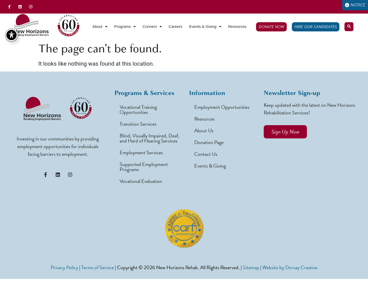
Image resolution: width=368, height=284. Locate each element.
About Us (203, 130)
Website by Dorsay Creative (289, 267)
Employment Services (141, 152)
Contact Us (205, 154)
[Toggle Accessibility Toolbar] (11, 17)
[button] (348, 26)
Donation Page (209, 142)
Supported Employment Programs (144, 166)
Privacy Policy (64, 267)
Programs (125, 26)
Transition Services (138, 124)
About (100, 26)
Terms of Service (97, 267)
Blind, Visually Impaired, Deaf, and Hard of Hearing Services (149, 138)
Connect (152, 26)
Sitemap (251, 267)
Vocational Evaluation (141, 181)
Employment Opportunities (221, 107)
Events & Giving (205, 26)
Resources (237, 26)
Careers (175, 26)
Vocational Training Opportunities (138, 109)
